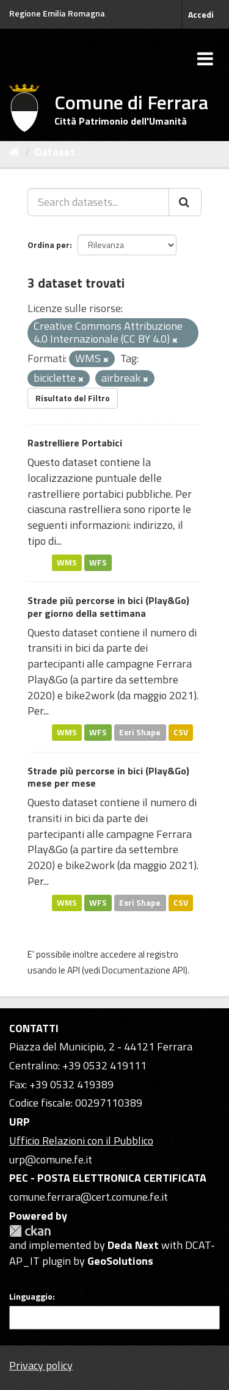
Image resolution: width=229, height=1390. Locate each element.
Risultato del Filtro (72, 397)
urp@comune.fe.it (50, 1159)
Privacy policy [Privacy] (41, 1365)
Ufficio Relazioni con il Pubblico (81, 1140)
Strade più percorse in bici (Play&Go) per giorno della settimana (108, 606)
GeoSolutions (120, 1261)
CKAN (30, 1230)
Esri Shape (140, 732)
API (73, 970)
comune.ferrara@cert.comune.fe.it (88, 1196)
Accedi (201, 14)
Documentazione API (143, 970)
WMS (67, 562)
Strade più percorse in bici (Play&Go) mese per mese (108, 777)
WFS (98, 562)
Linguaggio (31, 1296)
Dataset (55, 152)
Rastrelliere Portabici (74, 442)
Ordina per (48, 244)
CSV (180, 732)
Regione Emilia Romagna (57, 13)
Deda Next (133, 1245)
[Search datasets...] (98, 202)
